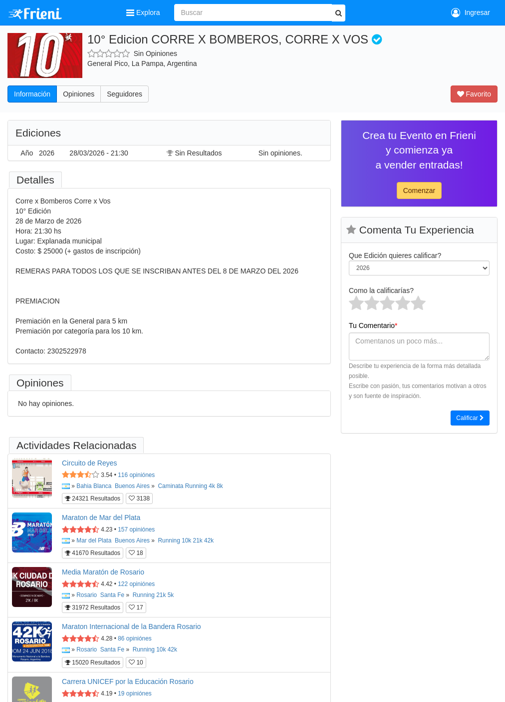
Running (196, 486)
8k (220, 486)
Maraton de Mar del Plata (101, 518)
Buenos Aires (132, 486)
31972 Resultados (92, 607)
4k (212, 486)
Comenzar (419, 190)
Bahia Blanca (93, 486)
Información (32, 94)
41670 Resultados (92, 553)
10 (136, 662)
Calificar (470, 418)
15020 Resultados (92, 662)
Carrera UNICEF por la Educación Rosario (128, 682)
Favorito (474, 94)
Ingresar (470, 12)
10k (186, 540)
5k (171, 595)
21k (198, 540)
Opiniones (78, 94)
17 (136, 607)
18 (136, 553)
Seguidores (124, 94)
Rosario (86, 595)
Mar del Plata (93, 540)
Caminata (171, 486)
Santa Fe (112, 595)
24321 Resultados (92, 498)
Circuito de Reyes (89, 463)
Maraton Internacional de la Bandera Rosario (131, 626)
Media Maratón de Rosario (103, 572)
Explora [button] (144, 12)
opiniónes (136, 475)
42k (209, 540)
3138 (139, 498)
